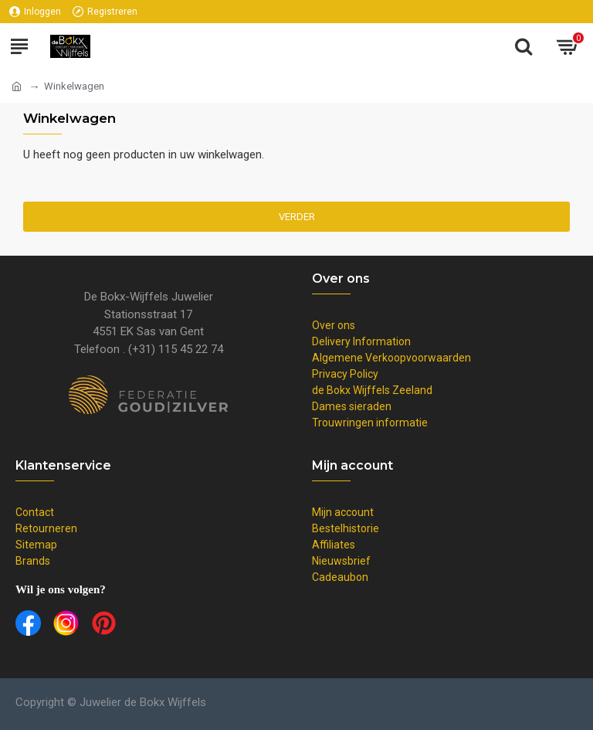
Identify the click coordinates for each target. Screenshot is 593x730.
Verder (297, 216)
